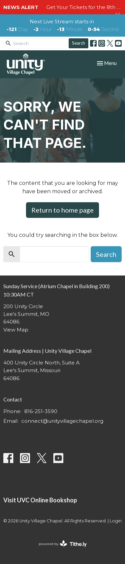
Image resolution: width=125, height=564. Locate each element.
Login (116, 520)
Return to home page (62, 210)
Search (78, 43)
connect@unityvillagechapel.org (62, 421)
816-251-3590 (40, 411)
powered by (63, 543)
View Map (15, 329)
